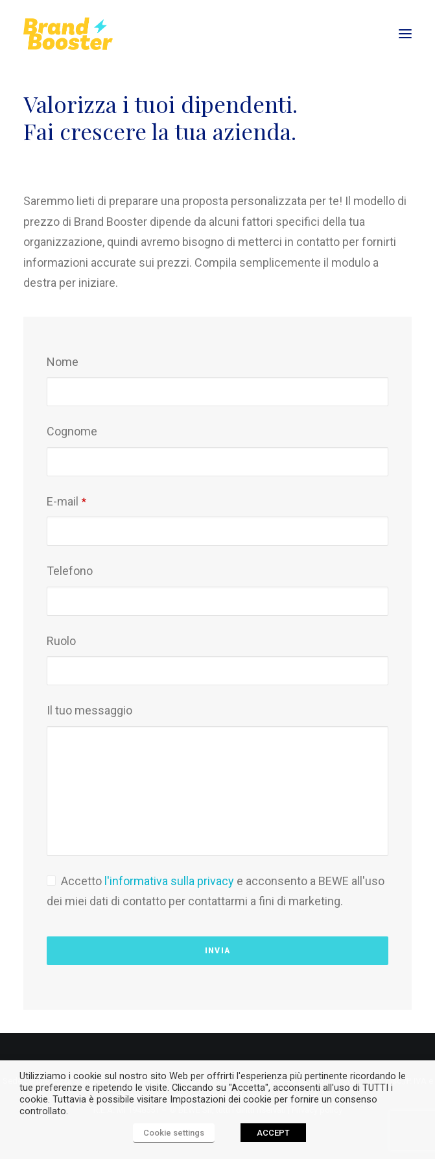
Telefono (70, 571)
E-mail (66, 501)
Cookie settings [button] (173, 1133)
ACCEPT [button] (273, 1133)
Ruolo (61, 641)
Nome (62, 362)
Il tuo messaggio (89, 710)
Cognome (72, 431)
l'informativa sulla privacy (169, 881)
